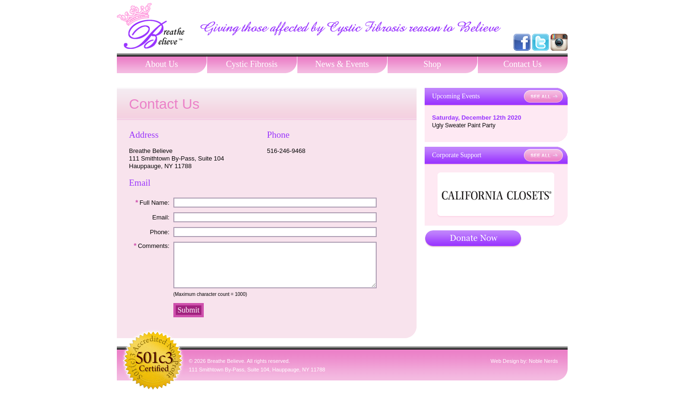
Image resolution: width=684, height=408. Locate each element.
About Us (161, 64)
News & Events (342, 64)
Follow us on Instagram (559, 42)
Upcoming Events (456, 96)
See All (543, 96)
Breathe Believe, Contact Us (150, 26)
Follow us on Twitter (540, 42)
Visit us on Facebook (522, 42)
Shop (432, 64)
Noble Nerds (543, 369)
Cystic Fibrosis (252, 64)
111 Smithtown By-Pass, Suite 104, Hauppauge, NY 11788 (257, 378)
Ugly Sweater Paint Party (463, 125)
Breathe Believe (225, 369)
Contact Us (523, 64)
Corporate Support (457, 155)
